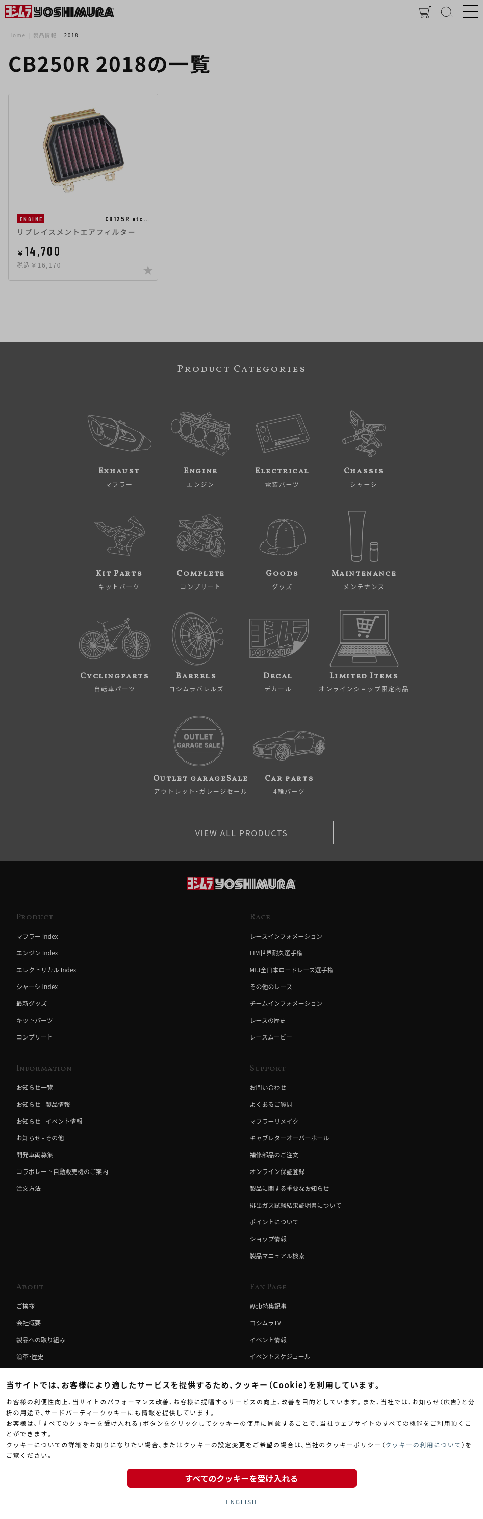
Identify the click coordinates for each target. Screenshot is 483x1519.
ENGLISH (241, 1501)
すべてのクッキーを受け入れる (241, 1478)
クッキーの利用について (423, 1444)
